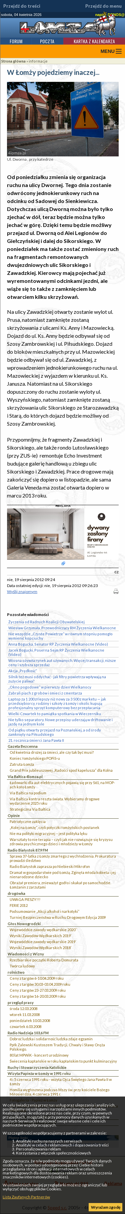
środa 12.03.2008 (23, 1008)
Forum (16, 41)
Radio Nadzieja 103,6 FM (28, 1033)
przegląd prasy (21, 1002)
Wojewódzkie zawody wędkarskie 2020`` (43, 929)
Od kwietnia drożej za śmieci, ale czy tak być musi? (52, 752)
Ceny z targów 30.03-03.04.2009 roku (40, 984)
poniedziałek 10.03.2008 (30, 1020)
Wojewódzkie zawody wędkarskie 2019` (43, 941)
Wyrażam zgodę (105, 1207)
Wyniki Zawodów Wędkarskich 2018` (41, 947)
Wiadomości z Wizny (26, 954)
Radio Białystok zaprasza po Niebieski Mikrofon (50, 866)
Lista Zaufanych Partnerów (26, 1196)
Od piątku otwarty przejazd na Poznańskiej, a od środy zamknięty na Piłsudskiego (54, 732)
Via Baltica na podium (28, 793)
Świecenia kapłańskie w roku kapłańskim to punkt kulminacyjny (63, 1061)
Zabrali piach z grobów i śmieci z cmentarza (45, 693)
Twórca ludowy (22, 966)
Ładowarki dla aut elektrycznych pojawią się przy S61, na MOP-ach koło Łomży (62, 784)
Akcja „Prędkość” (22, 671)
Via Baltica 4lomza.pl (25, 776)
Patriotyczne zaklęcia (28, 821)
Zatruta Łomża (22, 764)
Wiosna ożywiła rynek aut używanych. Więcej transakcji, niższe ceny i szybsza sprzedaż (62, 662)
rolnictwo (16, 972)
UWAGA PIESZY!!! (25, 899)
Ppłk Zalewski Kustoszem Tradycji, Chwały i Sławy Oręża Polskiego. (57, 1047)
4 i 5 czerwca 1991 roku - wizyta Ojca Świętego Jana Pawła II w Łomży (61, 1081)
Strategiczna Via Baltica (30, 809)
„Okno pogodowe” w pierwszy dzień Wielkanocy (49, 687)
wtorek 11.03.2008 (25, 1014)
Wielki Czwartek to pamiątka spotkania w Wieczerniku (54, 713)
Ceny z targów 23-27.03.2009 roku (38, 990)
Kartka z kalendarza (94, 41)
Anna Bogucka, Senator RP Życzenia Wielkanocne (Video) (58, 644)
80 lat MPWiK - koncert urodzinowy (39, 1055)
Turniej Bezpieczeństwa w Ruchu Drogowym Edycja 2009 (58, 917)
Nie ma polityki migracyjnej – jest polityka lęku (48, 833)
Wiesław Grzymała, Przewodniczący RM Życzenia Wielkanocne (62, 628)
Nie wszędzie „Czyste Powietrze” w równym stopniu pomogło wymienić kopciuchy (60, 636)
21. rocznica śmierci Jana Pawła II (36, 740)
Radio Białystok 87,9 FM (28, 850)
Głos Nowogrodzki (24, 923)
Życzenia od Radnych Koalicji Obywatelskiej (46, 622)
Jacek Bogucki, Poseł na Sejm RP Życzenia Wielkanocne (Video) (56, 652)
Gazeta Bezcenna (23, 746)
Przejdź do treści (21, 6)
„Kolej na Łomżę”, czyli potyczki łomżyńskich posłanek (54, 827)
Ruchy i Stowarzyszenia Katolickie (37, 1067)
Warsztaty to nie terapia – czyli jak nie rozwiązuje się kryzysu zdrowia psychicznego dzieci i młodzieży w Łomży (61, 841)
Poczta (47, 41)
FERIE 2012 (19, 905)
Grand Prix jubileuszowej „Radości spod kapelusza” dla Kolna (61, 770)
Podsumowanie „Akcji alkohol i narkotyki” (44, 911)
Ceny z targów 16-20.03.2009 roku (38, 996)
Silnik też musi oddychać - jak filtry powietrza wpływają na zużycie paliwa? (57, 679)
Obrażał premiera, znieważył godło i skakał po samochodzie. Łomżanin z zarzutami (60, 885)
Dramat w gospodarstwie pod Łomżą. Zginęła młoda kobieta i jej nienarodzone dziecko (63, 874)
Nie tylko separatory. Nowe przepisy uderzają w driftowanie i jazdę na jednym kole (60, 721)
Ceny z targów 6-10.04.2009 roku (37, 978)
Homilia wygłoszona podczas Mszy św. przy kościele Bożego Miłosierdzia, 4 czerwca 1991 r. (59, 1092)
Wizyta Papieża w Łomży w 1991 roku (39, 1073)
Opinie (14, 815)
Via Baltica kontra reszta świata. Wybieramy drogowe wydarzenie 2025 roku (55, 801)
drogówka (16, 893)
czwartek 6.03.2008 (25, 1026)
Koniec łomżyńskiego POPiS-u (35, 758)
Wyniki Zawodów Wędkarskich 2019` (41, 935)
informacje (38, 61)
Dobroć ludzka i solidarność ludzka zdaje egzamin (51, 1039)
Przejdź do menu (103, 6)
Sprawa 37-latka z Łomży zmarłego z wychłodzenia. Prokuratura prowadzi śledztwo (63, 858)
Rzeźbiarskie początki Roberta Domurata (44, 960)
